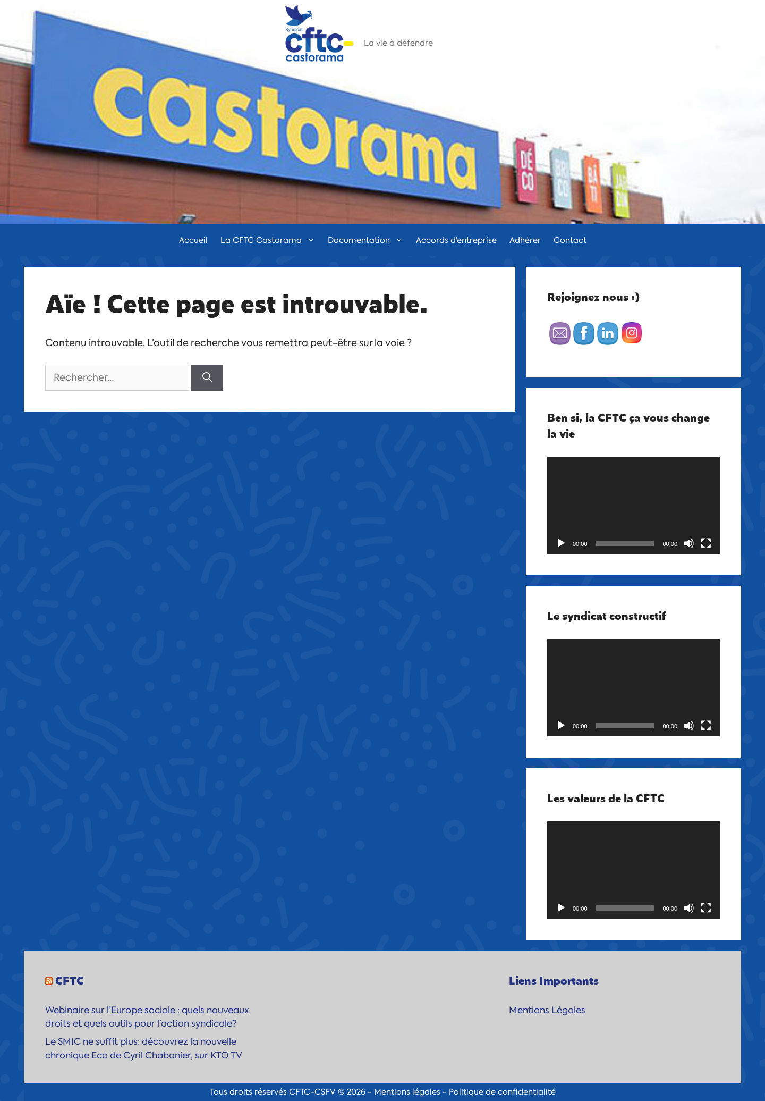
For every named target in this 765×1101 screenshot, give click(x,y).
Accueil (193, 240)
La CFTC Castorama (270, 240)
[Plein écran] (706, 543)
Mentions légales (407, 1092)
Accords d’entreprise (456, 240)
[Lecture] (561, 543)
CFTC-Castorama (422, 29)
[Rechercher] (207, 378)
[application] (633, 505)
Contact (570, 240)
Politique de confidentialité (502, 1092)
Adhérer (525, 240)
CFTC (69, 980)
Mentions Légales (547, 1010)
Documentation (369, 240)
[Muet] (689, 543)
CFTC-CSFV (312, 1092)
